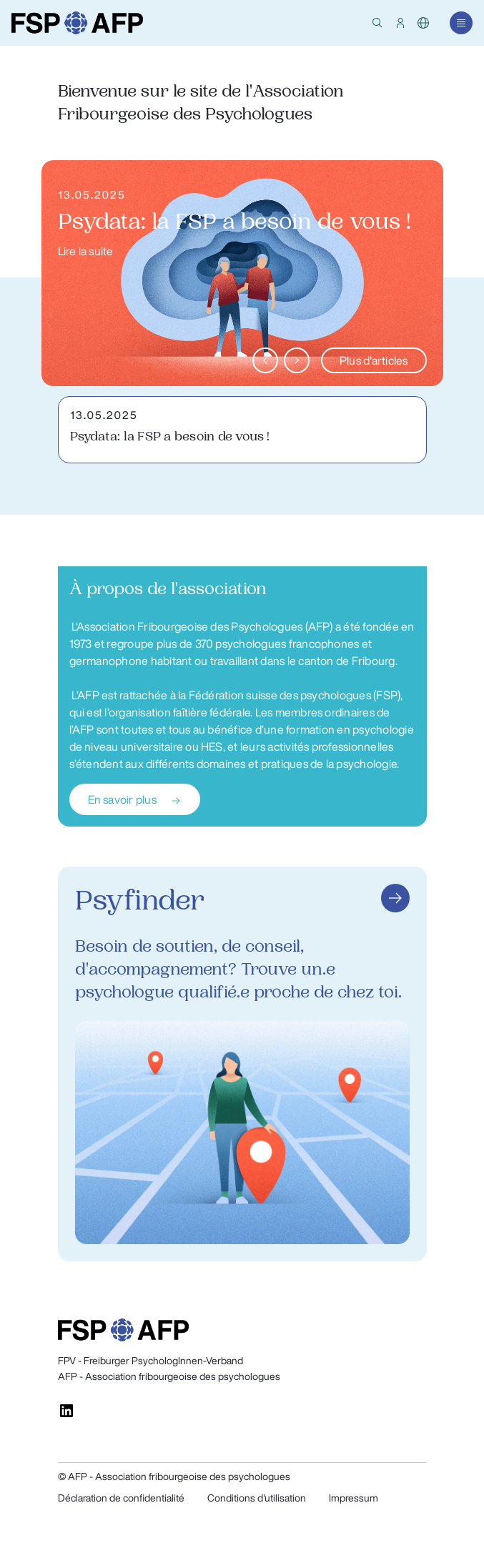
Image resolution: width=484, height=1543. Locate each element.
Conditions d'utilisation (256, 1498)
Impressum (353, 1498)
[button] (377, 23)
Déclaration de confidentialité (121, 1498)
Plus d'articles (374, 360)
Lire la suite (86, 251)
